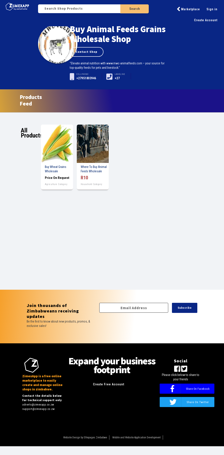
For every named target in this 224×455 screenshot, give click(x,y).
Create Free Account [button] (108, 384)
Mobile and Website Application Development (136, 437)
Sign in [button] (211, 9)
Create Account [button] (205, 20)
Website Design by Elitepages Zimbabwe (85, 437)
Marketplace (188, 8)
